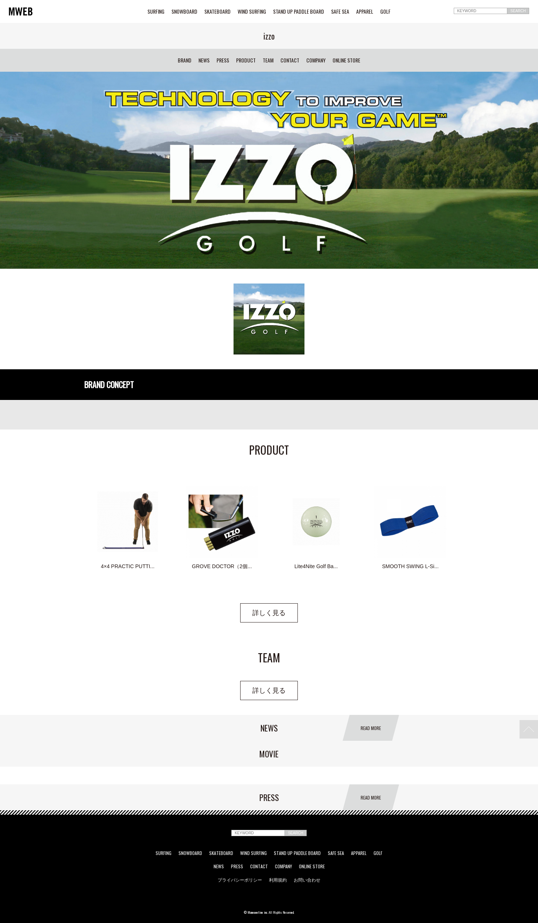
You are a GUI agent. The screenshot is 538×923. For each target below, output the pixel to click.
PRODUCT (246, 60)
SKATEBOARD (217, 11)
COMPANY (316, 60)
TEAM (268, 60)
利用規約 (278, 880)
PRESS (223, 60)
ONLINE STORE (346, 60)
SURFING (155, 11)
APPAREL (364, 11)
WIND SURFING (252, 11)
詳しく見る (269, 613)
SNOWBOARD (184, 11)
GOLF (385, 11)
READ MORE (371, 728)
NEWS (204, 60)
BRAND (184, 60)
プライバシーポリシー (240, 880)
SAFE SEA (340, 11)
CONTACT (289, 60)
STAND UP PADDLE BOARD (298, 11)
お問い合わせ (307, 880)
